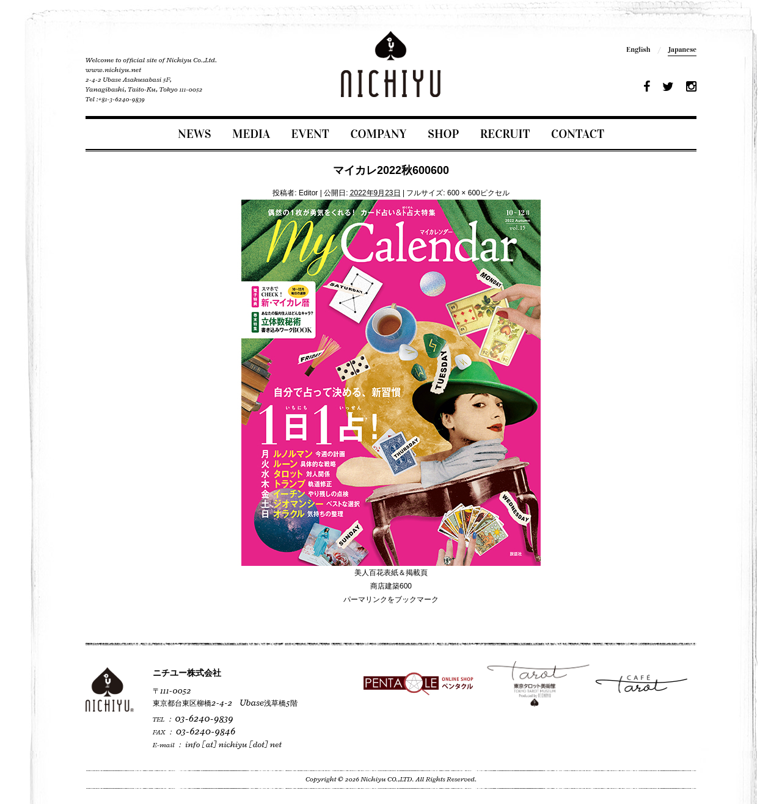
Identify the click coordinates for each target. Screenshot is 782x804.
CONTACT (577, 133)
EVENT (310, 133)
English (638, 49)
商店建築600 (391, 586)
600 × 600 (463, 193)
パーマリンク (365, 599)
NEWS (194, 133)
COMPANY (378, 133)
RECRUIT (505, 133)
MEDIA (251, 133)
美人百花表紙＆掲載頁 (391, 572)
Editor (308, 193)
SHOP (443, 133)
